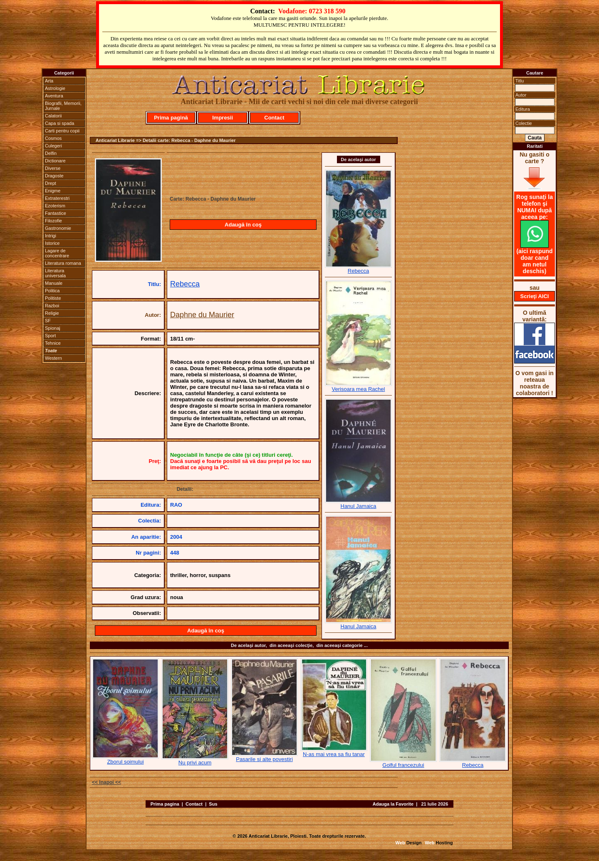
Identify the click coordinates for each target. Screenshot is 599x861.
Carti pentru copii (62, 130)
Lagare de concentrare (57, 253)
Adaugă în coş (243, 224)
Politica (52, 290)
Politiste (53, 298)
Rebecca (185, 284)
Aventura (54, 95)
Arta (49, 80)
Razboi (52, 305)
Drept (50, 183)
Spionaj (52, 328)
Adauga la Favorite (393, 803)
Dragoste (54, 175)
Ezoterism (55, 205)
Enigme (52, 190)
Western (53, 358)
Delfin (51, 153)
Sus (213, 803)
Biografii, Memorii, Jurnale (63, 106)
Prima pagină (171, 117)
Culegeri (53, 145)
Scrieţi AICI (534, 296)
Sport (50, 335)
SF (48, 320)
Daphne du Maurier (202, 315)
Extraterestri (57, 198)
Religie (52, 313)
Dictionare (55, 160)
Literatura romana (63, 263)
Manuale (53, 283)
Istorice (52, 243)
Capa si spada (59, 123)
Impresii (222, 117)
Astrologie (55, 88)
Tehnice (53, 343)
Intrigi (50, 235)
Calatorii (53, 115)
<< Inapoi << (106, 782)
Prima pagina (165, 803)
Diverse (52, 168)
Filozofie (53, 220)
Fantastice (55, 213)
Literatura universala (55, 273)
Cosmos (53, 138)
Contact (274, 117)
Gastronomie (58, 228)
